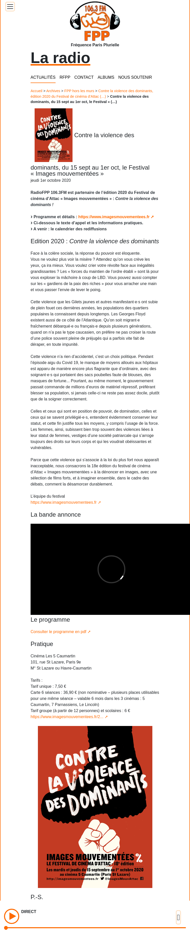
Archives (53, 91)
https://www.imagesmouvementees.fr (114, 217)
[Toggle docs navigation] (10, 7)
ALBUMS (106, 77)
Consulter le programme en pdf (58, 632)
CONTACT (83, 77)
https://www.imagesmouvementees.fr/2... (67, 717)
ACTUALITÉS (43, 77)
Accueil (36, 91)
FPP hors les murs (79, 91)
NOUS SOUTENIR (135, 77)
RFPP (65, 77)
